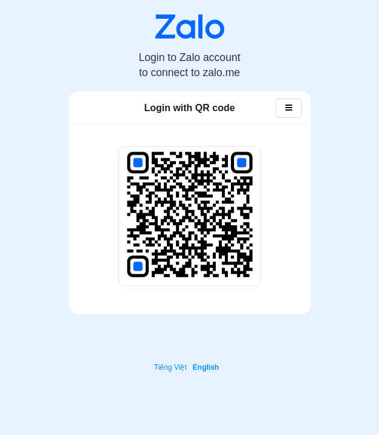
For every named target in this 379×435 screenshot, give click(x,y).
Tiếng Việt (170, 367)
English (206, 367)
